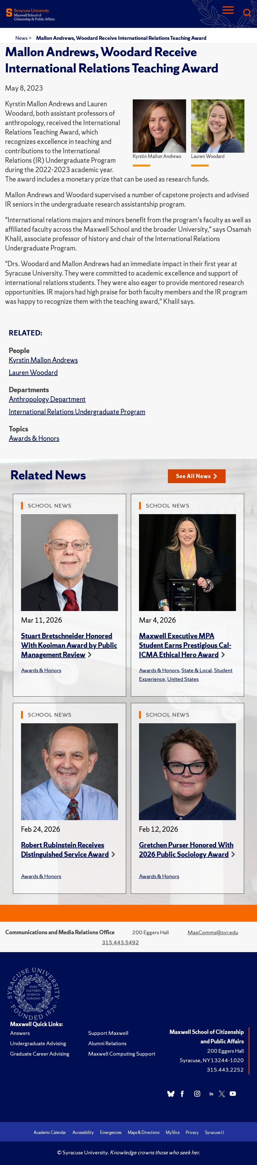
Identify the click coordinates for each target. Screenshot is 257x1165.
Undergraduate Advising (38, 1043)
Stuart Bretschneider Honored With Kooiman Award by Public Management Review (69, 645)
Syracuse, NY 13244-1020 (212, 1060)
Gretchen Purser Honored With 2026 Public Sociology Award (186, 850)
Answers (20, 1032)
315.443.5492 (120, 942)
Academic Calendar (50, 1132)
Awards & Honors (34, 438)
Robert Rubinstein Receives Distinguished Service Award (65, 850)
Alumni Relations (107, 1043)
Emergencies (110, 1132)
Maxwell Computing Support (121, 1053)
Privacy (192, 1132)
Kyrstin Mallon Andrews (43, 360)
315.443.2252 (225, 1069)
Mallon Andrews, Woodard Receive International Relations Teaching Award (121, 37)
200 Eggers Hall (225, 1050)
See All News (196, 476)
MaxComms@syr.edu (213, 932)
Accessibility (83, 1132)
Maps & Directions (143, 1132)
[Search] (247, 13)
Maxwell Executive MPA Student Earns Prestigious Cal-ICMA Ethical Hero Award (185, 645)
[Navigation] (228, 13)
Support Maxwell (108, 1032)
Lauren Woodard (33, 372)
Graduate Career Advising (39, 1053)
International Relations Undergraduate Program (77, 411)
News (22, 37)
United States (183, 679)
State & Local (196, 670)
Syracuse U (214, 1132)
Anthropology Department (47, 399)
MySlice (172, 1132)
